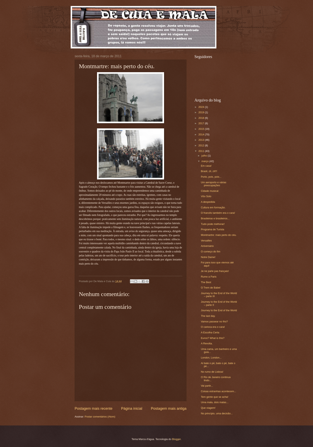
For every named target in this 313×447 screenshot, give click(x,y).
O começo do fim (210, 251)
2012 (201, 145)
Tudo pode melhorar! (213, 224)
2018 (201, 117)
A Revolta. (207, 343)
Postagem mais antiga (168, 409)
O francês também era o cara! (218, 212)
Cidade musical (209, 190)
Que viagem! (208, 407)
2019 (201, 112)
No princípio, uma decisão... (217, 413)
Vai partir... (207, 385)
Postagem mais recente (93, 409)
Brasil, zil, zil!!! (209, 171)
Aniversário (207, 245)
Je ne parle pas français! (215, 271)
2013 (201, 139)
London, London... (211, 357)
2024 (201, 106)
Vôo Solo (206, 196)
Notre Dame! (208, 257)
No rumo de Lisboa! (212, 371)
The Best (206, 282)
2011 (201, 151)
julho (204, 155)
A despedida (208, 201)
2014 (201, 134)
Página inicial (131, 409)
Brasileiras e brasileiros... (215, 218)
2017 (201, 123)
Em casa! (206, 165)
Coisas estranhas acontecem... (218, 391)
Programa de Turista (212, 229)
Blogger (176, 439)
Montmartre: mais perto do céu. (219, 234)
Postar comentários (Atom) (100, 416)
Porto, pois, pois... (211, 176)
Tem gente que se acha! (214, 396)
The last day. (208, 315)
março (205, 161)
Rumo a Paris (208, 276)
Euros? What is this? (212, 338)
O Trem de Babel (210, 287)
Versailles (206, 240)
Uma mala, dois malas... (214, 402)
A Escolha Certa (210, 332)
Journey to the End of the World (219, 310)
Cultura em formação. (213, 207)
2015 (201, 128)
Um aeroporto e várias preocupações (213, 184)
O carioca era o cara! (213, 326)
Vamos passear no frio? (214, 321)
